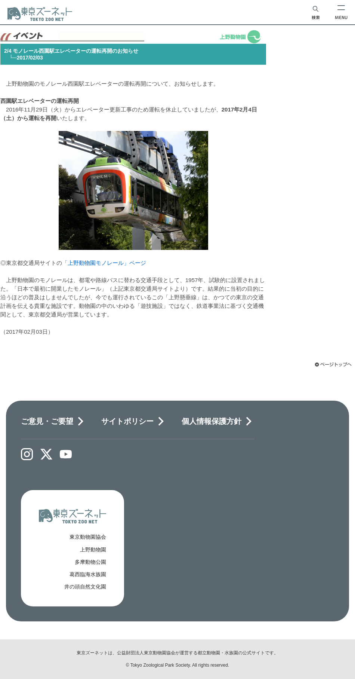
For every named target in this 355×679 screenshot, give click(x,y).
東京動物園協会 (88, 537)
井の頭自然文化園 (85, 587)
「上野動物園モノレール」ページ (104, 263)
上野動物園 (93, 550)
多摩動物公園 (90, 562)
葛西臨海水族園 (88, 574)
